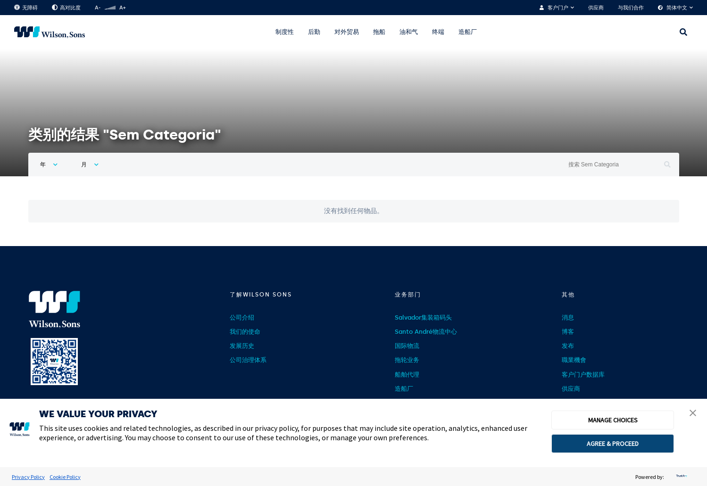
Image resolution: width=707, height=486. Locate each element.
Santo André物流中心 (426, 331)
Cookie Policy (65, 476)
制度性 (284, 31)
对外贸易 (346, 31)
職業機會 (574, 359)
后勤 (314, 31)
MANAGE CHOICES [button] (613, 420)
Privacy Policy (28, 476)
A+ (122, 8)
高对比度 (66, 8)
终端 (438, 31)
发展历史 (242, 345)
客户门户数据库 (583, 374)
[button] (693, 414)
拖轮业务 (407, 359)
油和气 (408, 31)
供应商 (596, 8)
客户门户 (558, 8)
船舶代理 (407, 374)
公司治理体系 (248, 359)
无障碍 (26, 8)
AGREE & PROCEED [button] (613, 443)
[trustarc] (680, 477)
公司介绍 (242, 317)
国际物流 (407, 345)
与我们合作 (631, 8)
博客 (568, 331)
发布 (568, 345)
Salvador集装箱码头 (423, 317)
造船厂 (467, 31)
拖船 (379, 31)
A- (97, 8)
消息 (568, 317)
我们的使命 (245, 331)
